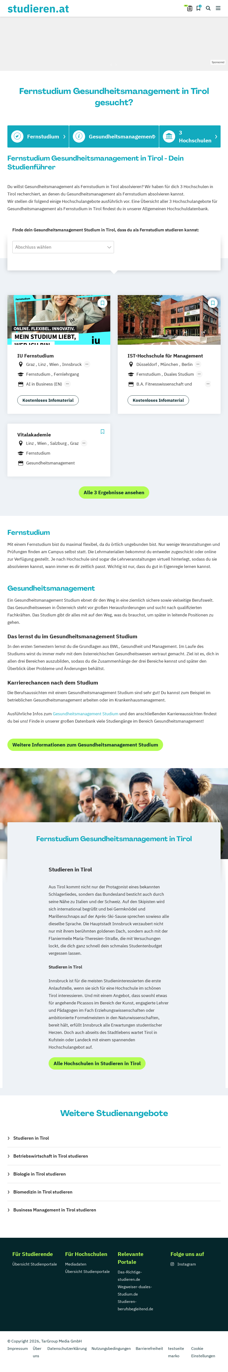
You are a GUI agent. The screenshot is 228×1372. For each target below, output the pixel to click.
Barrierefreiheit (149, 1348)
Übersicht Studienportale (34, 1264)
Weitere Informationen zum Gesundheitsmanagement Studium (85, 744)
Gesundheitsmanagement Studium (85, 713)
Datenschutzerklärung (67, 1348)
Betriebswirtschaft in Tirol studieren (50, 1156)
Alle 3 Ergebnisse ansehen (114, 492)
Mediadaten (75, 1264)
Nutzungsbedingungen (111, 1348)
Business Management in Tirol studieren (54, 1210)
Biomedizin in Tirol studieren (43, 1192)
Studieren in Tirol (31, 1138)
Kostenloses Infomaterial (48, 400)
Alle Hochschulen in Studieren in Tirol (97, 1063)
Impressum (17, 1348)
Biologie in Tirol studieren (39, 1174)
